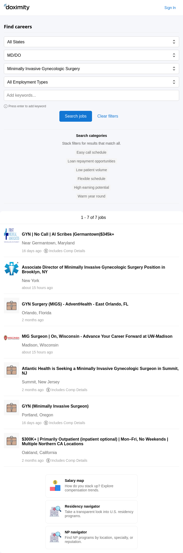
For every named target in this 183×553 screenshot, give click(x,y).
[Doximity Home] (17, 8)
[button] (91, 152)
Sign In (170, 7)
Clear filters (107, 116)
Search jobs (76, 116)
